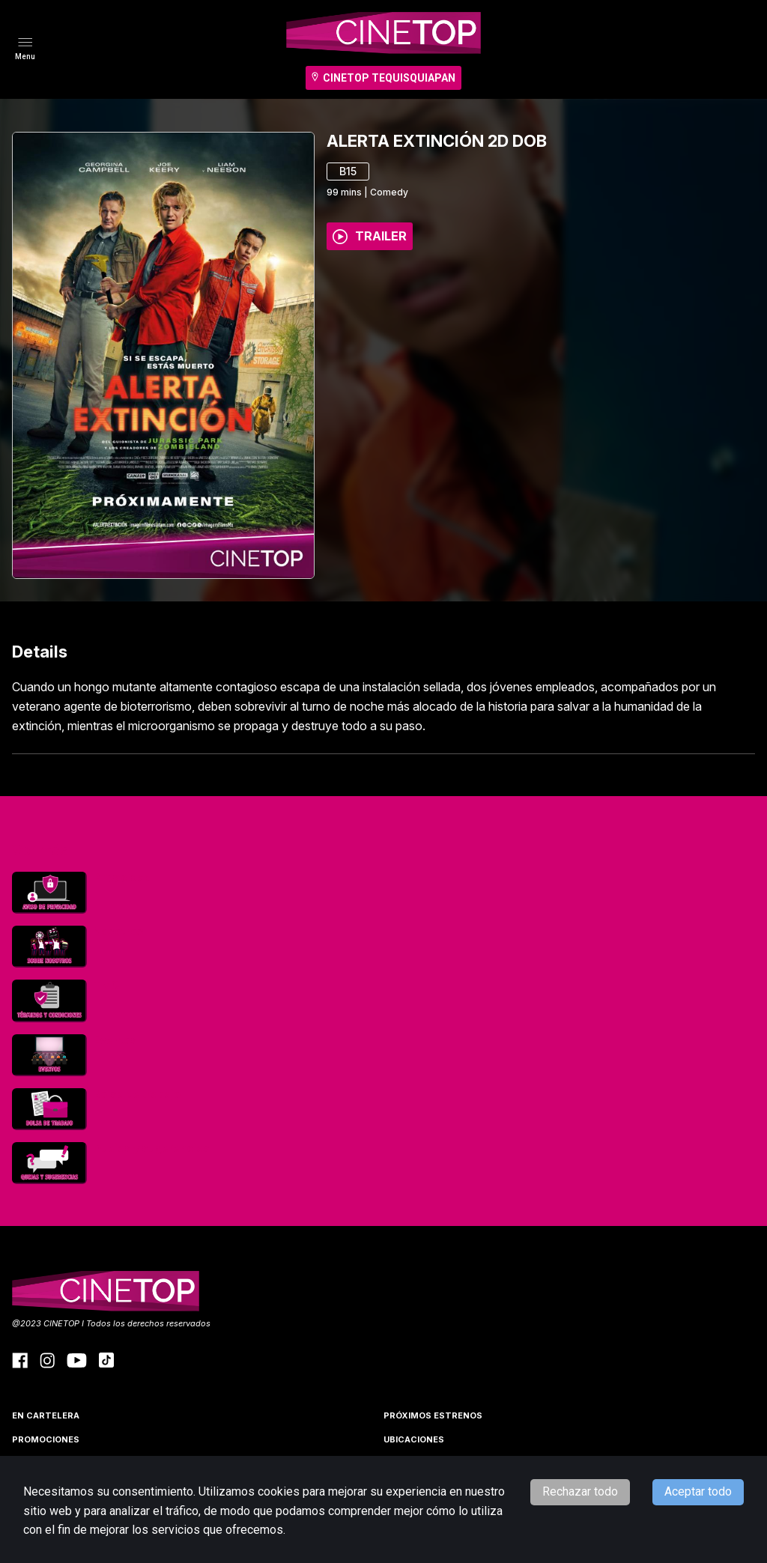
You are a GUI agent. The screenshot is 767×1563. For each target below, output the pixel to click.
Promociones (45, 1439)
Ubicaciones (414, 1439)
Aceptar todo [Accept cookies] (698, 1491)
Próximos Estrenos (433, 1415)
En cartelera (45, 1415)
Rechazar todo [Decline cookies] (580, 1491)
